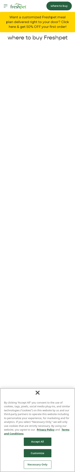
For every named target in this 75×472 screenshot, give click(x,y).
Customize (37, 453)
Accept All (37, 441)
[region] (37, 430)
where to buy (59, 5)
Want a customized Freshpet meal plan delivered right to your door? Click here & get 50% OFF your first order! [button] (37, 22)
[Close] (37, 392)
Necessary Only (38, 464)
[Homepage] (18, 6)
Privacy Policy (46, 429)
